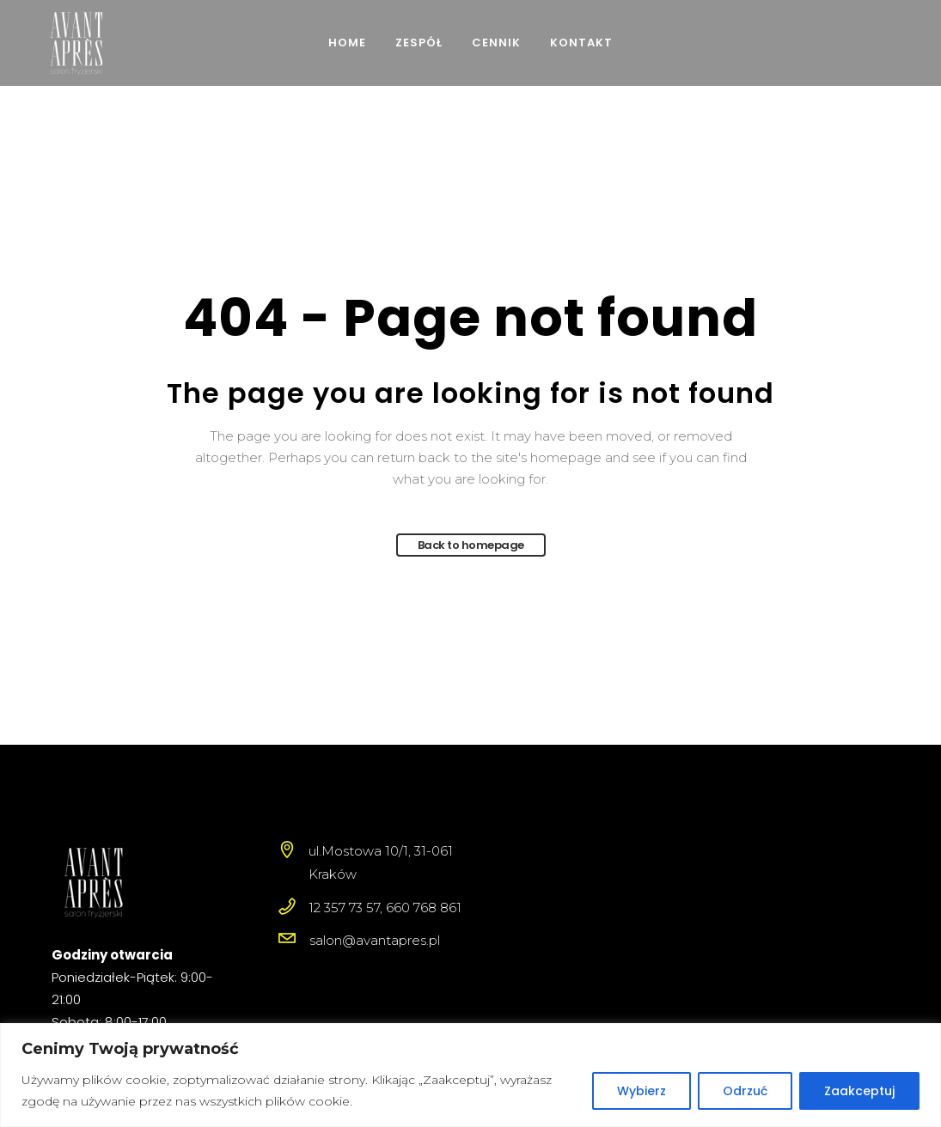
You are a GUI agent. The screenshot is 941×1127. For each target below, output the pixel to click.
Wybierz (641, 1091)
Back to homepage (471, 545)
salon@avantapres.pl (374, 940)
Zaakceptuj (859, 1091)
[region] (470, 1075)
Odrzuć (745, 1091)
